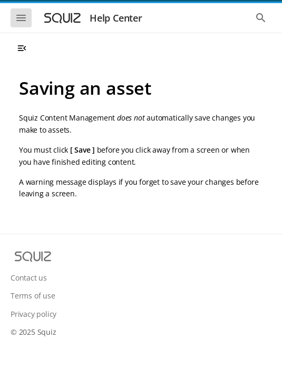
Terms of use (33, 296)
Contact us (29, 278)
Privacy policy (33, 314)
